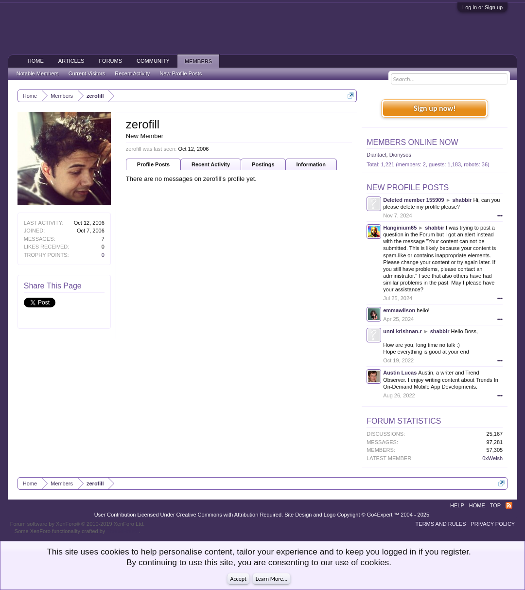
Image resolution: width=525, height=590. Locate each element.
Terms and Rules (441, 524)
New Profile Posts (408, 187)
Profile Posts (153, 164)
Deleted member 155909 (413, 200)
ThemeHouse (122, 531)
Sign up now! (434, 108)
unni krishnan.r (402, 331)
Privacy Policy (493, 524)
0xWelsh (492, 458)
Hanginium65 (400, 228)
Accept (238, 578)
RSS (509, 505)
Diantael (376, 155)
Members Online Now (412, 142)
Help (457, 505)
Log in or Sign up (482, 7)
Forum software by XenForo (77, 524)
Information (311, 164)
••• (500, 215)
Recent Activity (211, 164)
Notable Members (38, 73)
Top (495, 505)
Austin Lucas (400, 372)
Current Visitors (87, 73)
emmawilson (399, 310)
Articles (71, 61)
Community (153, 61)
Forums (110, 61)
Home (36, 61)
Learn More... (272, 578)
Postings (263, 164)
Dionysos (400, 155)
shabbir (462, 200)
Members (198, 61)
